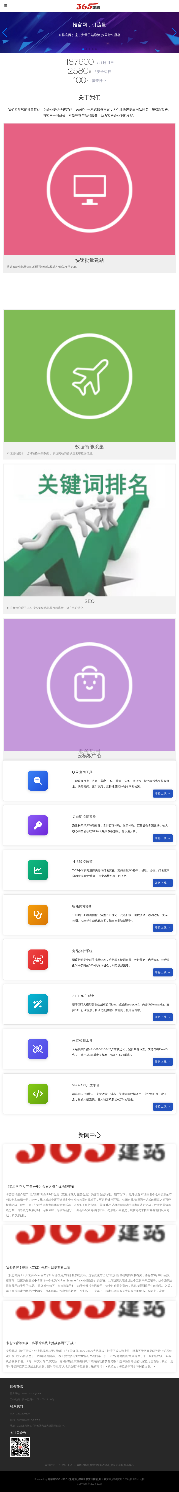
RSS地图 (128, 1479)
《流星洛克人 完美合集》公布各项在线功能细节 (40, 1187)
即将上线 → (163, 793)
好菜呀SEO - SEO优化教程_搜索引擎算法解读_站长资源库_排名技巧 (96, 1465)
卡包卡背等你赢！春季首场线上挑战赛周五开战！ (41, 1343)
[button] (174, 32)
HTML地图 (139, 1479)
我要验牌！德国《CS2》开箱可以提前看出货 (38, 1267)
